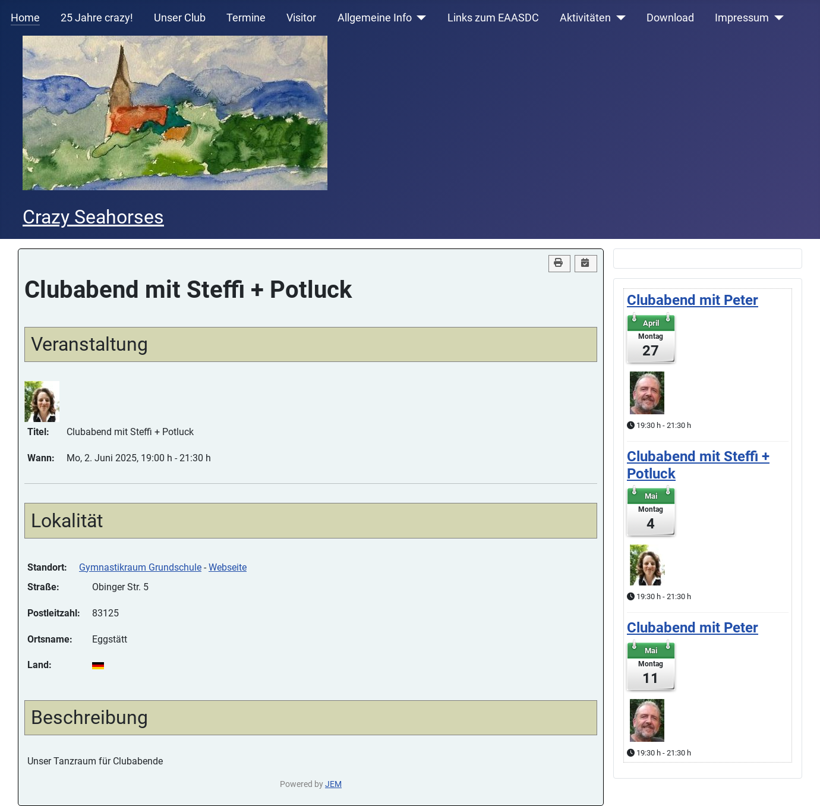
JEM (333, 784)
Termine (246, 18)
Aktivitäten (585, 18)
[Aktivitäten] (618, 18)
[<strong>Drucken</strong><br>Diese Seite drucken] (559, 263)
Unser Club (180, 18)
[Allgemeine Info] (419, 18)
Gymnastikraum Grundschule (140, 567)
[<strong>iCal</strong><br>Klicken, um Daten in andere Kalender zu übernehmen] (586, 263)
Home (25, 18)
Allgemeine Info (375, 18)
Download (670, 18)
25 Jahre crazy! (97, 18)
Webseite (228, 567)
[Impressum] (776, 18)
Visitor (301, 18)
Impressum (742, 18)
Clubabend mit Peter (692, 300)
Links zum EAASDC (493, 18)
